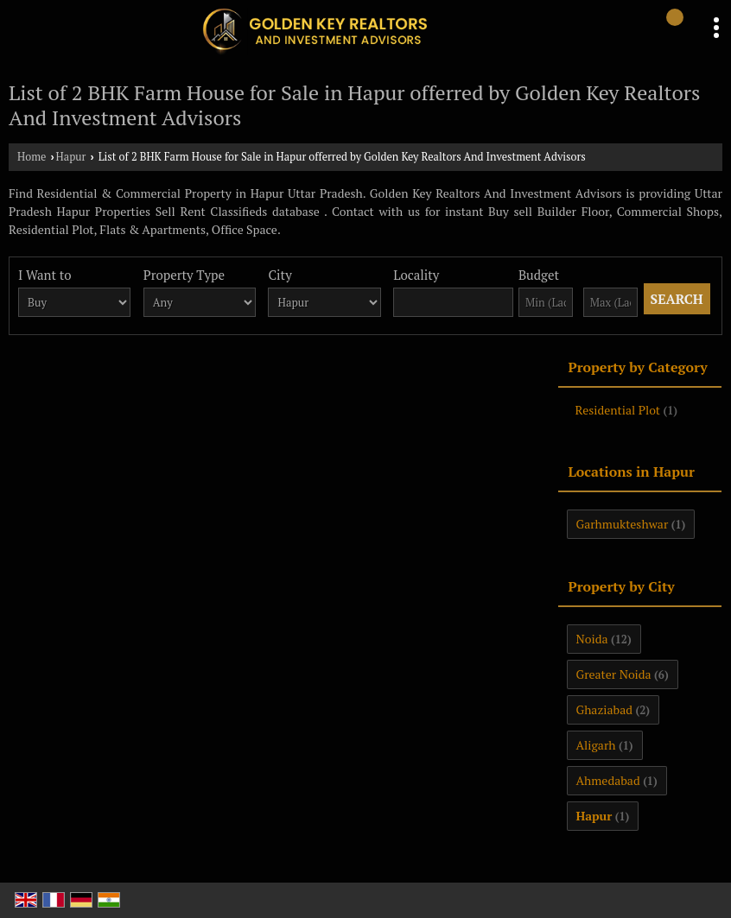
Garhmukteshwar (622, 524)
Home (31, 156)
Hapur (71, 156)
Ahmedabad (608, 780)
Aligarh (596, 745)
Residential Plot (618, 410)
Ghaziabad (604, 709)
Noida (592, 638)
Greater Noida (614, 674)
